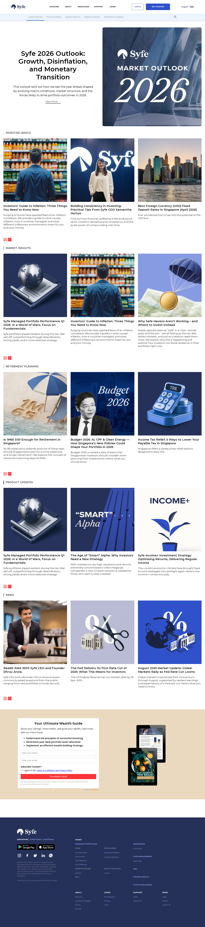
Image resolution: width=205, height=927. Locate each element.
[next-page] (10, 239)
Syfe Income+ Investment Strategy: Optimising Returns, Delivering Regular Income (167, 559)
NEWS (10, 595)
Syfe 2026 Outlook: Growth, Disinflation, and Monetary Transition (53, 65)
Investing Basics (53, 17)
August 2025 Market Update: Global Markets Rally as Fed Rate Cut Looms (166, 669)
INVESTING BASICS (18, 132)
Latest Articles (35, 17)
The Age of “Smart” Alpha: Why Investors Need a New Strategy (102, 557)
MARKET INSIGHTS (18, 248)
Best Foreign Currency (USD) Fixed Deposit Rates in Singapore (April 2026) (167, 207)
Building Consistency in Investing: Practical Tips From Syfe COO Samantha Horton (101, 209)
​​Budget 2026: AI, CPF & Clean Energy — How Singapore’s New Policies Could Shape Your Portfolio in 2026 (100, 443)
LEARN (113, 7)
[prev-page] (5, 239)
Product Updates (92, 17)
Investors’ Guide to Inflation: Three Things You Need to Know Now (35, 207)
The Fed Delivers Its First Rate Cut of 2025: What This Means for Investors (99, 669)
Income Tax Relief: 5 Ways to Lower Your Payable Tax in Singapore (168, 441)
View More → (53, 101)
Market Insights (72, 17)
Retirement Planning (113, 17)
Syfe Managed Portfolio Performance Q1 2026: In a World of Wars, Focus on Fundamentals (33, 325)
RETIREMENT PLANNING (22, 366)
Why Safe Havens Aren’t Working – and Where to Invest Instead (168, 323)
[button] (175, 17)
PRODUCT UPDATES (19, 482)
